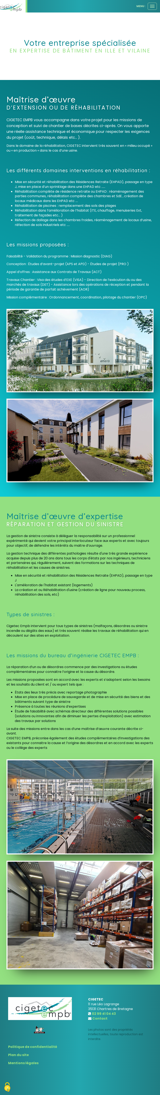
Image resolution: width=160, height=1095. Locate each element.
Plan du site (18, 1055)
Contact (100, 1018)
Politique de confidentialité (32, 1046)
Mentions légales (23, 1063)
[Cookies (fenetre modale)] (7, 1087)
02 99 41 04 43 (104, 1013)
